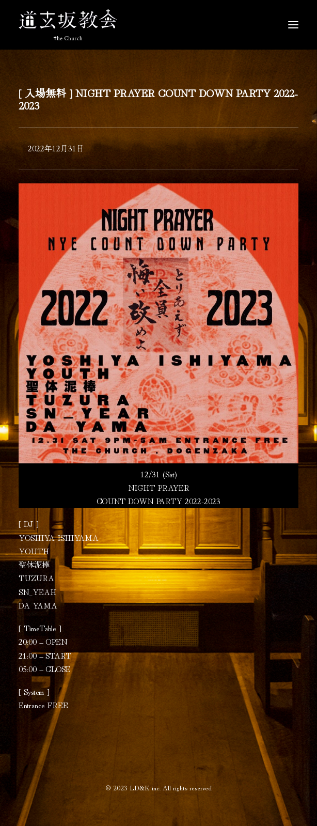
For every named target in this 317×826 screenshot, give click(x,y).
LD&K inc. (145, 787)
